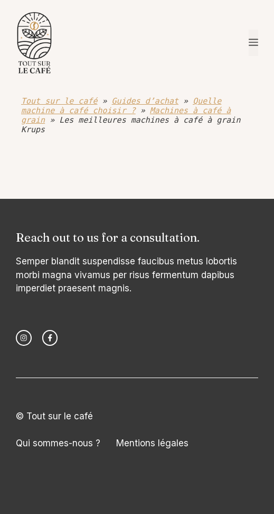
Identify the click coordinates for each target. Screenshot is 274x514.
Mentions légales (152, 443)
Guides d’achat (145, 101)
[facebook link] (50, 338)
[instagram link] (24, 338)
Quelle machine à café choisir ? (121, 105)
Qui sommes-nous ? (58, 443)
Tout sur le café (59, 101)
